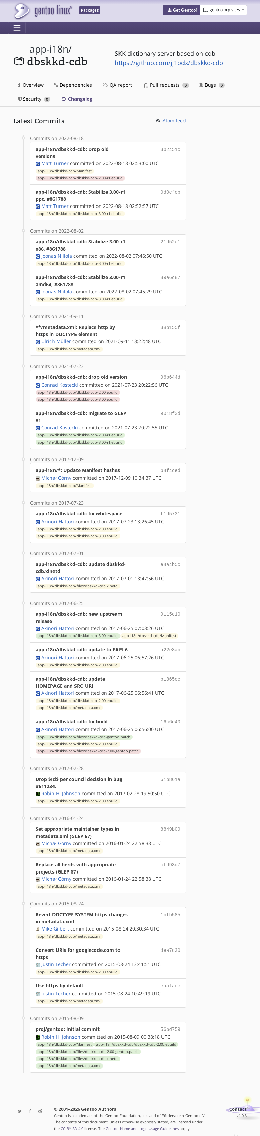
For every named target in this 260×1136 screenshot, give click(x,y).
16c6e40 (170, 719)
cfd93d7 (170, 861)
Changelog (76, 99)
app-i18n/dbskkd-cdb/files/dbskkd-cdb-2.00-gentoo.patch (88, 747)
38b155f (170, 327)
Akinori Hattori (57, 519)
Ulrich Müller (56, 341)
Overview (31, 85)
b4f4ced (170, 469)
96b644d (170, 377)
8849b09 (170, 825)
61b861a (170, 775)
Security (34, 99)
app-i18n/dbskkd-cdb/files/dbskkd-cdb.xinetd (78, 584)
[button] (181, 10)
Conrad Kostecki (59, 384)
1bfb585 (170, 911)
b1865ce (170, 676)
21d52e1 (170, 241)
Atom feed (170, 120)
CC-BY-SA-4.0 (72, 1123)
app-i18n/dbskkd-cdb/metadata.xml (69, 349)
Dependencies (73, 85)
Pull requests (166, 85)
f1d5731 (170, 512)
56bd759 (170, 1025)
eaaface (170, 982)
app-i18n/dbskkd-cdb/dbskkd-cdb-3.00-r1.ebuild (80, 213)
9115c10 (170, 612)
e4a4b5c (170, 562)
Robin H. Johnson (60, 790)
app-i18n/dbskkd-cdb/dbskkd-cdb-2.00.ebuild (78, 391)
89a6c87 (170, 277)
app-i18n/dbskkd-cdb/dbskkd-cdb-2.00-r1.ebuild (80, 178)
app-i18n (48, 49)
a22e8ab (170, 647)
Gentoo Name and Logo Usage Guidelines (142, 1123)
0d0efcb (170, 192)
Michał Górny (56, 476)
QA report (117, 85)
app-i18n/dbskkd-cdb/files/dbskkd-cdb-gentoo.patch (84, 733)
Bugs (212, 85)
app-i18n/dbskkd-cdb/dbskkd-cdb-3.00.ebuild (78, 398)
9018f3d (170, 412)
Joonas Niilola (56, 256)
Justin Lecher (56, 961)
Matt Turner (55, 163)
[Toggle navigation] (17, 28)
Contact (238, 1104)
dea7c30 (170, 946)
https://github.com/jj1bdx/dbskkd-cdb (169, 63)
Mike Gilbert (55, 925)
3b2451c (170, 149)
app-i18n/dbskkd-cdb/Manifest (65, 171)
